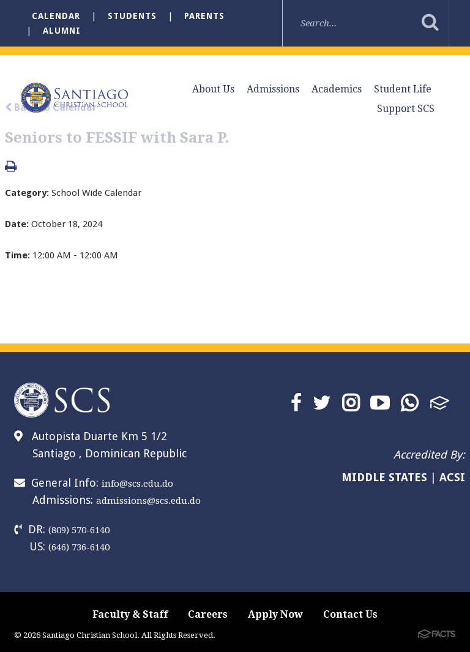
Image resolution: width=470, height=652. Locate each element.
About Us (213, 89)
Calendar (56, 16)
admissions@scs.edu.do (148, 500)
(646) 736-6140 (79, 547)
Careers (208, 614)
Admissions (273, 89)
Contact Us (350, 614)
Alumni (62, 31)
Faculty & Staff (130, 614)
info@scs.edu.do (137, 483)
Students (132, 16)
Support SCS (406, 108)
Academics (336, 89)
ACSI (452, 477)
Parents (204, 16)
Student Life (402, 89)
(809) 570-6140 (79, 530)
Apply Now (275, 614)
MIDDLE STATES (384, 477)
